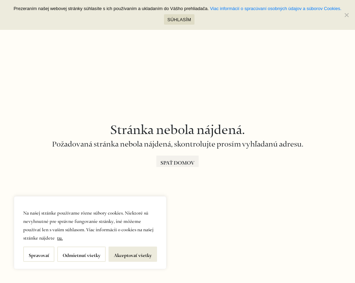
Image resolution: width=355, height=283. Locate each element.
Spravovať (39, 254)
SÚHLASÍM (179, 19)
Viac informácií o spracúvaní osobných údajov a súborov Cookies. (275, 8)
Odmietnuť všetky (82, 254)
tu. (60, 236)
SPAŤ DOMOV (177, 161)
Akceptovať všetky (133, 254)
